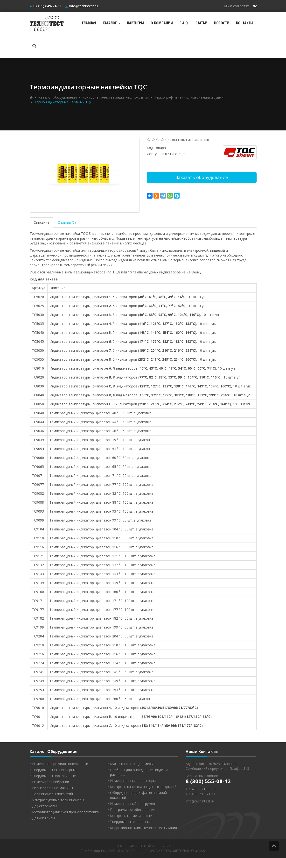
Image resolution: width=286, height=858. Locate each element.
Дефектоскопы (44, 806)
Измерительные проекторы (133, 780)
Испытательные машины (52, 788)
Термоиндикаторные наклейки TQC (63, 102)
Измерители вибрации (50, 781)
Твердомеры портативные (54, 775)
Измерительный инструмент (133, 803)
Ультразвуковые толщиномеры (58, 800)
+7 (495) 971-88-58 (201, 789)
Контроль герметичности (131, 815)
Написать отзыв (197, 140)
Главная (89, 23)
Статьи (201, 23)
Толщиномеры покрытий (52, 794)
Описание (41, 222)
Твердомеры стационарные (54, 769)
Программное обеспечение (132, 809)
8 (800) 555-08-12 (208, 781)
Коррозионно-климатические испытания (143, 827)
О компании (162, 23)
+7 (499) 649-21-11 (201, 794)
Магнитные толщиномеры (131, 763)
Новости (221, 23)
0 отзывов (177, 140)
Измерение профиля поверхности (60, 763)
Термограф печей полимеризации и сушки (188, 97)
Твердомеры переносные (131, 821)
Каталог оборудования (57, 97)
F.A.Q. (184, 23)
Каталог (111, 23)
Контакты (244, 23)
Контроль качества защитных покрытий (115, 97)
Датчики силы (43, 818)
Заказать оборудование (201, 177)
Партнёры (135, 23)
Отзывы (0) (67, 222)
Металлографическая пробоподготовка (65, 812)
